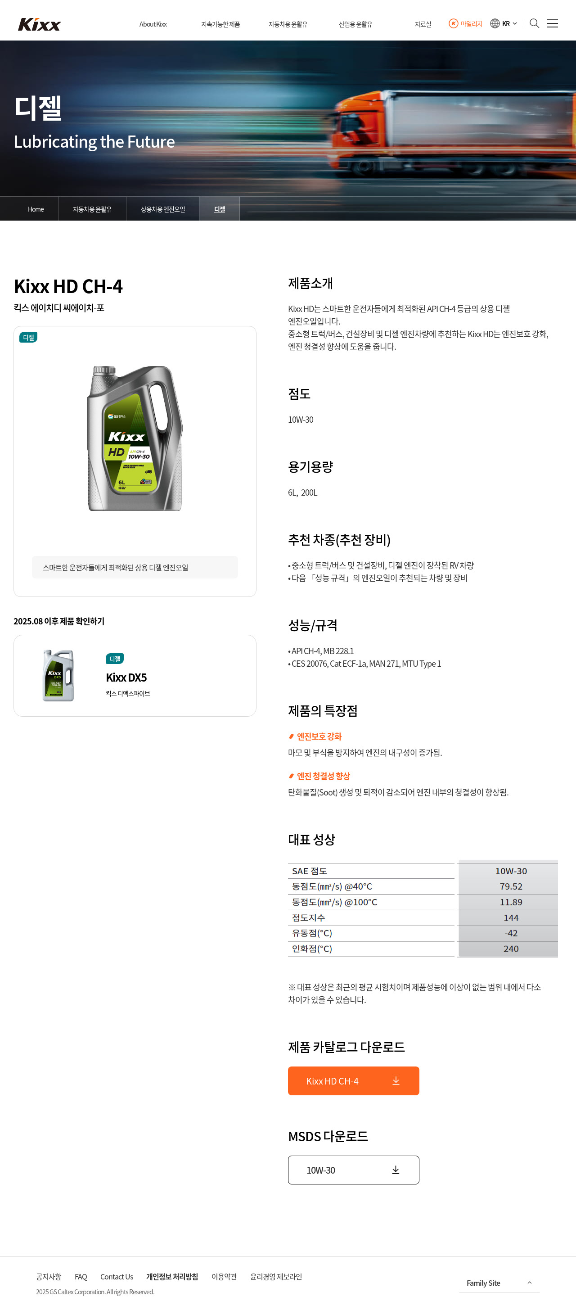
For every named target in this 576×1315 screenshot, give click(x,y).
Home (36, 208)
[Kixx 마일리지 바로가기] (465, 23)
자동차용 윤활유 (92, 208)
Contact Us (116, 1276)
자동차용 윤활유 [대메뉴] (288, 23)
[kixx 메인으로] (39, 24)
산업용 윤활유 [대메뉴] (355, 23)
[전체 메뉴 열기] (552, 23)
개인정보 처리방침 (172, 1276)
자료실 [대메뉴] (423, 23)
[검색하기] (532, 23)
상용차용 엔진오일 (163, 208)
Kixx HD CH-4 (353, 1080)
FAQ (81, 1276)
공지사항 (48, 1276)
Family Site (483, 1282)
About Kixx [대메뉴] (153, 23)
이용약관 (224, 1276)
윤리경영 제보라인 (276, 1276)
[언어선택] (504, 23)
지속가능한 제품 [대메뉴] (220, 23)
